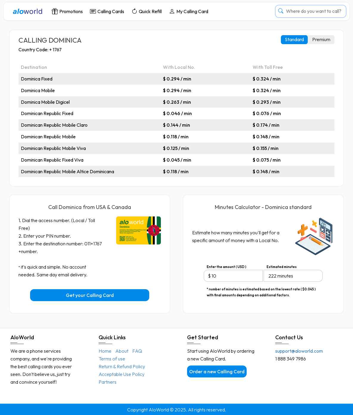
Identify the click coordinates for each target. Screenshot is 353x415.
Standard (294, 39)
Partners (107, 382)
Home (105, 351)
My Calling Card (188, 11)
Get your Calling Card (90, 295)
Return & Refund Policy (122, 366)
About (121, 351)
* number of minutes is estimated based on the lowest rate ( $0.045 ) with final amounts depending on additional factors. (261, 289)
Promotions (67, 11)
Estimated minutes (282, 267)
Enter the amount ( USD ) (226, 267)
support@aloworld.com (299, 351)
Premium (321, 39)
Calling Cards (107, 11)
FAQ (137, 351)
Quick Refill (146, 11)
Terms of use (112, 359)
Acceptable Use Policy (121, 374)
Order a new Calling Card (217, 371)
